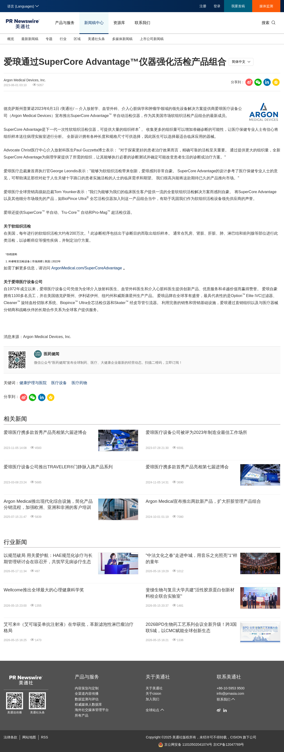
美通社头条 (96, 39)
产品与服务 (65, 23)
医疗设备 (59, 383)
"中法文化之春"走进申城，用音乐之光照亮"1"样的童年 (191, 558)
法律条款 (10, 737)
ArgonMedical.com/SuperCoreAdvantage (86, 268)
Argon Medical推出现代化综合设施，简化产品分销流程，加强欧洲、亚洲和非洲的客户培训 (48, 504)
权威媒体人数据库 (88, 704)
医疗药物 (79, 383)
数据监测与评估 (87, 699)
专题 (49, 39)
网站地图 (29, 737)
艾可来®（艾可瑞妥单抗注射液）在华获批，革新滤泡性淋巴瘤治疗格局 (69, 627)
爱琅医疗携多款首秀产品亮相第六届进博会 (45, 432)
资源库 (119, 23)
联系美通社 (229, 676)
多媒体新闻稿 (122, 39)
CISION (236, 737)
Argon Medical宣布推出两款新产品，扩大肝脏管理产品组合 (203, 501)
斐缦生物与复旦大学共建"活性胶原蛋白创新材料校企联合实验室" (190, 592)
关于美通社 (158, 676)
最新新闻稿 (29, 39)
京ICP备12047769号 (228, 744)
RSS (44, 737)
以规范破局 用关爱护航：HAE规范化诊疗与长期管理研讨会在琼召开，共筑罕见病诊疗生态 (48, 558)
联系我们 (142, 23)
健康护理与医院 (33, 383)
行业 (63, 39)
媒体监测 (266, 6)
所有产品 (81, 715)
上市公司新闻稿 (152, 39)
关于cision (153, 693)
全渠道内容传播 (87, 693)
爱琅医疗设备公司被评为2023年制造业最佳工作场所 (196, 432)
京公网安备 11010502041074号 (185, 744)
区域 (77, 39)
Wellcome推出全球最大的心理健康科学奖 (44, 589)
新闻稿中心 (94, 23)
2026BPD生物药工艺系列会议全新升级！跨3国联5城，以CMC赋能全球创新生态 (191, 627)
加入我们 (152, 699)
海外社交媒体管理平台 (92, 710)
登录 (217, 6)
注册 (203, 6)
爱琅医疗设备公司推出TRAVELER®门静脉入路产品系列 (58, 466)
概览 (10, 39)
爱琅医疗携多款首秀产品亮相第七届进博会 (187, 466)
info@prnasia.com (230, 693)
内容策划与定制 (87, 688)
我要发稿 (238, 6)
